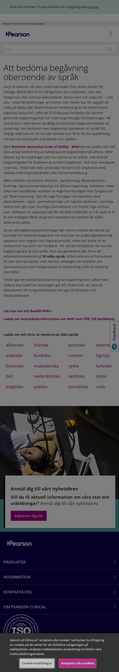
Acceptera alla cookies (77, 663)
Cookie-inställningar (37, 663)
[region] (59, 652)
